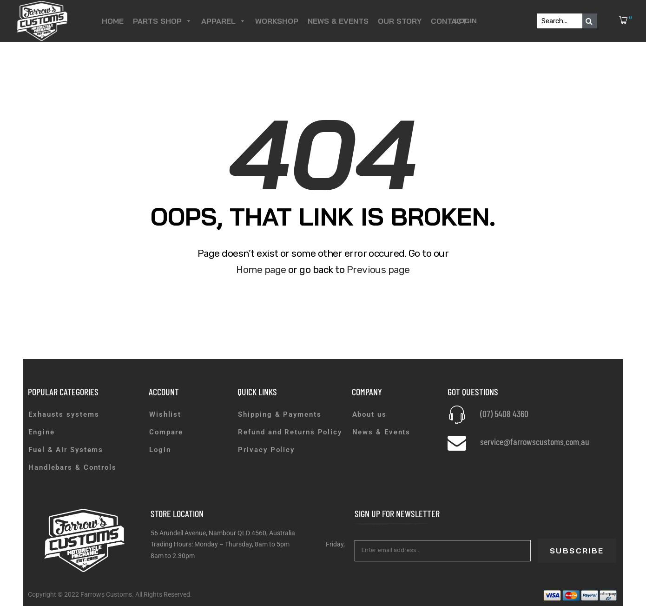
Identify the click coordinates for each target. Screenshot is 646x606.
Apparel (223, 21)
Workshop (276, 21)
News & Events (338, 21)
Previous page (378, 269)
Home (113, 21)
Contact (449, 21)
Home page (261, 269)
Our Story (400, 21)
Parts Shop (162, 21)
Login (466, 21)
